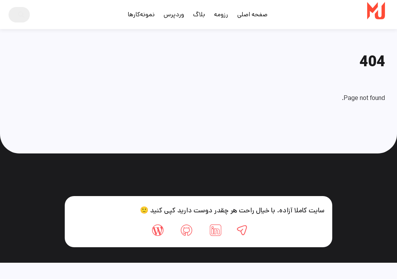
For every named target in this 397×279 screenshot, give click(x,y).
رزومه (221, 14)
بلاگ (199, 14)
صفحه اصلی (252, 14)
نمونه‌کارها (141, 14)
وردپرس (174, 14)
